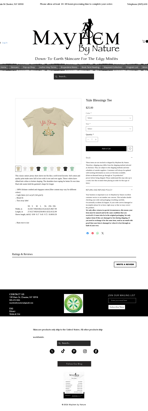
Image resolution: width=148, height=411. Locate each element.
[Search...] (74, 76)
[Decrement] (88, 139)
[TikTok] (63, 351)
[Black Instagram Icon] (85, 351)
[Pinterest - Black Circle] (74, 351)
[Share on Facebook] (87, 233)
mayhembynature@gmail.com (21, 303)
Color (89, 113)
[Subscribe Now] (116, 307)
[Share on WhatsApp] (97, 233)
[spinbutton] (92, 139)
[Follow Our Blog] (74, 364)
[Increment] (96, 139)
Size (88, 124)
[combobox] (109, 118)
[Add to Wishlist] (130, 148)
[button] (125, 264)
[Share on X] (102, 233)
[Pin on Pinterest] (92, 233)
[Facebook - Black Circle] (96, 351)
